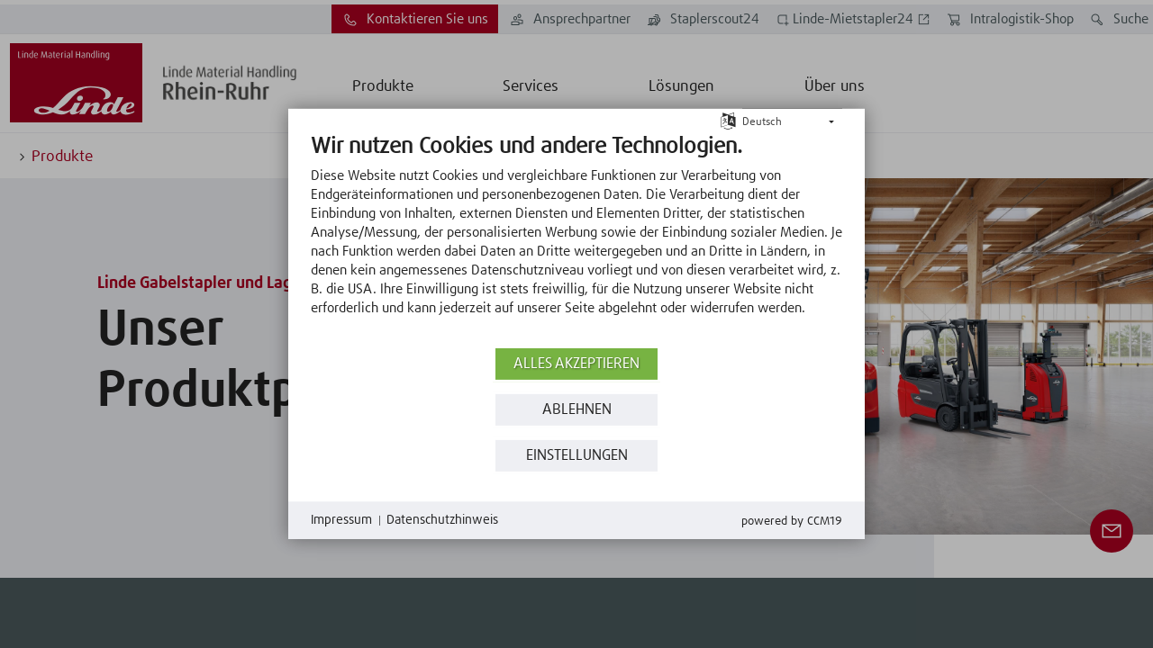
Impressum (341, 520)
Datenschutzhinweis (442, 520)
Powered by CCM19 (791, 521)
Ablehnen (577, 410)
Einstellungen (577, 456)
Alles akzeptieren (576, 364)
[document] (576, 238)
